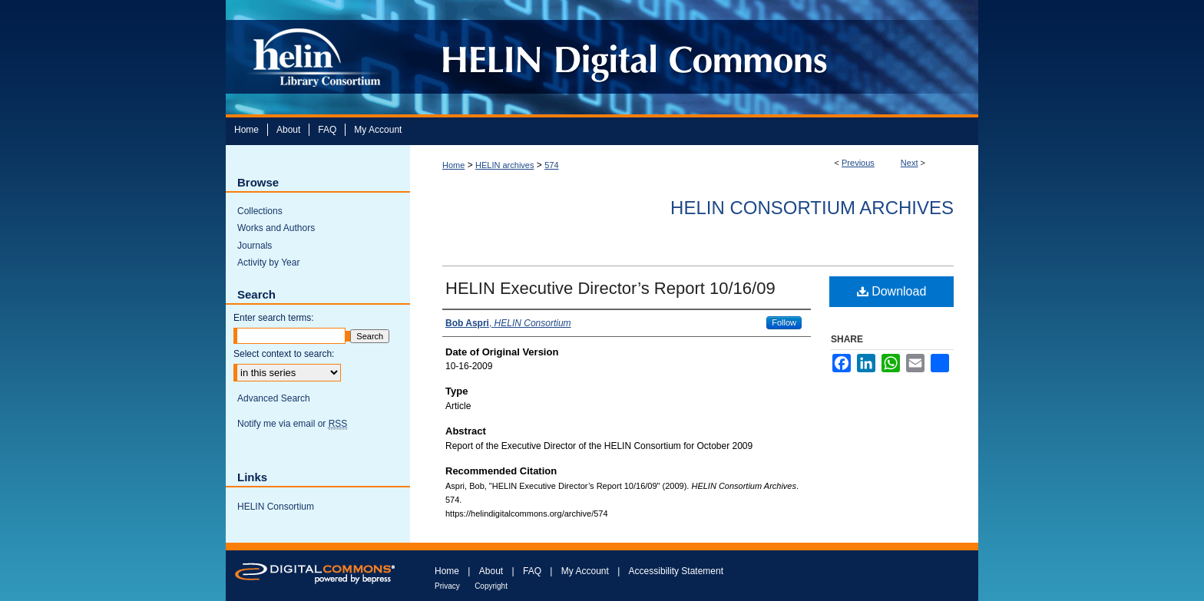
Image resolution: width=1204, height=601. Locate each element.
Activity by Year (268, 262)
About (491, 571)
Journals (254, 245)
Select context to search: (283, 353)
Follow (784, 322)
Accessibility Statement (676, 571)
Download (892, 291)
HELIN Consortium (275, 506)
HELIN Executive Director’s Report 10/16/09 (610, 288)
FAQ (532, 571)
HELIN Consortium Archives (812, 207)
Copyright (491, 586)
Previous (858, 162)
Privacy (447, 586)
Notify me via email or (292, 423)
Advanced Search (273, 398)
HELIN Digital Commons (688, 57)
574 (551, 165)
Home (453, 165)
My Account (585, 571)
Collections (260, 211)
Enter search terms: (273, 317)
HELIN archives (504, 165)
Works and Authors (276, 228)
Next (909, 162)
